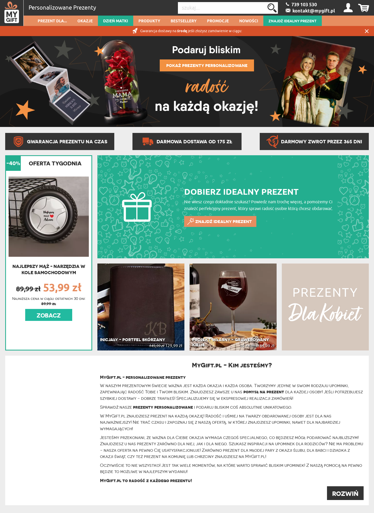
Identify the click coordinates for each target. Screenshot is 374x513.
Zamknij (366, 31)
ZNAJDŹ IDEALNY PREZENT (293, 21)
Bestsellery (184, 21)
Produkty (149, 21)
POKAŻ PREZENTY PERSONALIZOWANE (207, 65)
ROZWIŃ (345, 493)
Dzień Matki (115, 21)
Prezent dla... (52, 21)
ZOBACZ (49, 315)
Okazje (85, 21)
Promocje (218, 21)
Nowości (248, 21)
